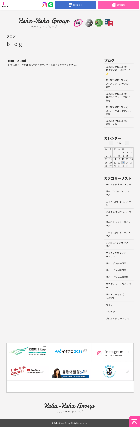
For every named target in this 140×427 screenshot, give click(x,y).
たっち (109, 304)
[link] (28, 386)
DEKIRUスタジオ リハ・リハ (118, 244)
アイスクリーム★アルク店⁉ (118, 84)
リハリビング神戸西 (116, 263)
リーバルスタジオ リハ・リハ (118, 193)
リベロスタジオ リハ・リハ (118, 224)
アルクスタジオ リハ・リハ (118, 213)
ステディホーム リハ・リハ (118, 285)
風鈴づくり (118, 122)
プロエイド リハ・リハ (117, 318)
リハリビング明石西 (116, 270)
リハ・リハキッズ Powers (115, 296)
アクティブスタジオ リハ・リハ (117, 254)
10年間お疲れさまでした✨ (118, 70)
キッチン (110, 311)
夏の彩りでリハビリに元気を (118, 97)
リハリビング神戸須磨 (117, 277)
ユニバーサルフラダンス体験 (118, 111)
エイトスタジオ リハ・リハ (118, 203)
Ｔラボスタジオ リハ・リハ (118, 234)
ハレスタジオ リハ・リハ (118, 184)
